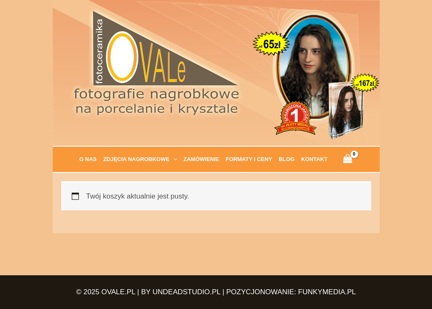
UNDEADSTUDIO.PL (187, 292)
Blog (287, 159)
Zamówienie (201, 159)
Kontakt (314, 159)
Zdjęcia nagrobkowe (140, 159)
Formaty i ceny (249, 159)
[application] (173, 159)
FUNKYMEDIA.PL (327, 292)
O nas (88, 159)
